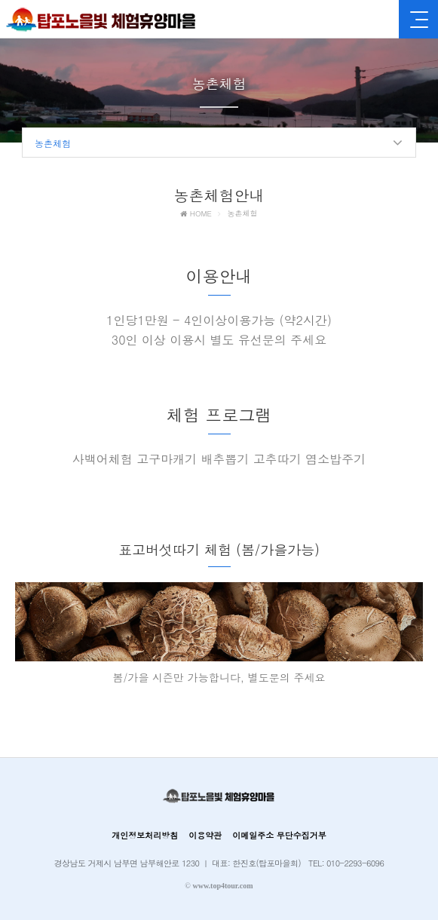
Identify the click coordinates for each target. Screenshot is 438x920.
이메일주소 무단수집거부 (279, 835)
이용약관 (205, 835)
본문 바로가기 (0, 0)
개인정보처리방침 (145, 835)
